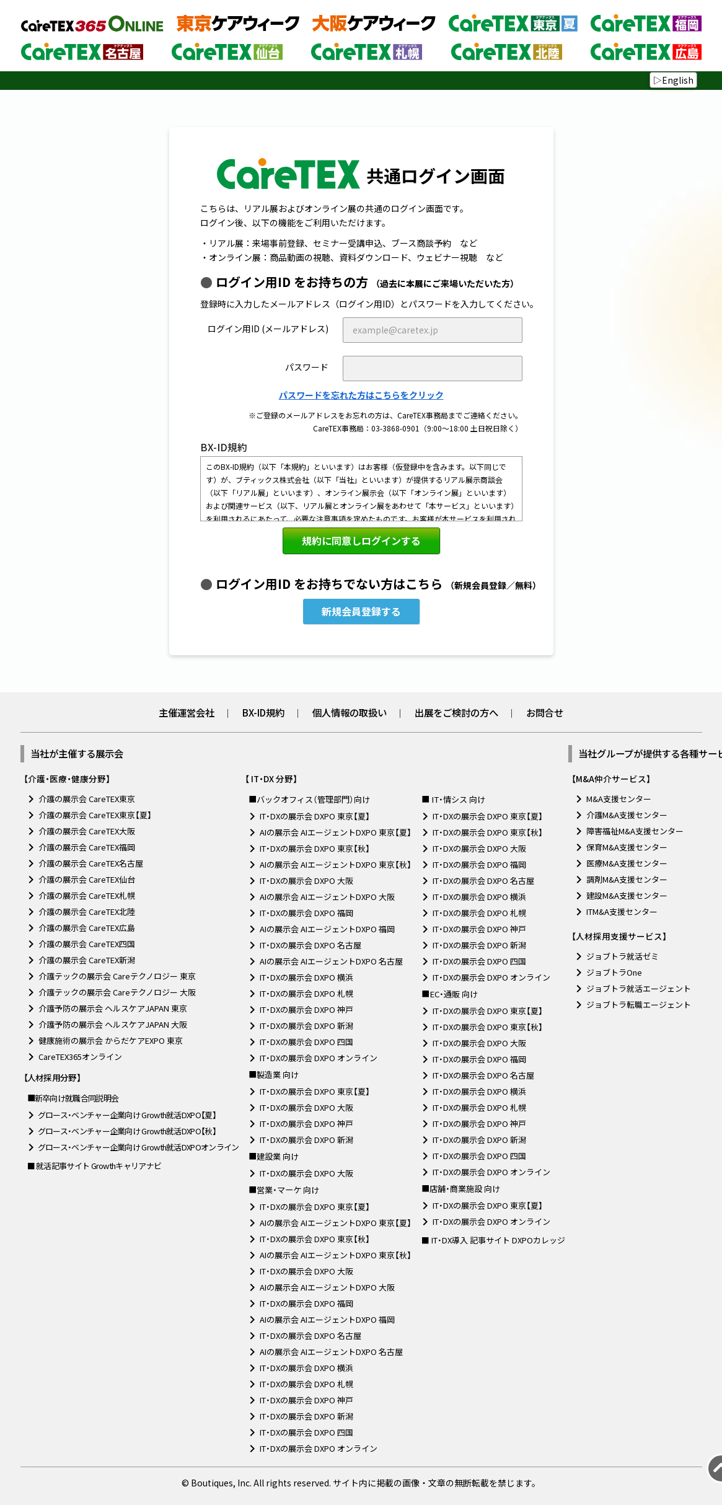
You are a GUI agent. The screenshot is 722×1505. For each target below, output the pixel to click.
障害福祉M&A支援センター (635, 831)
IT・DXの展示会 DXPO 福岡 (306, 913)
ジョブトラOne (614, 972)
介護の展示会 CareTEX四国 (86, 944)
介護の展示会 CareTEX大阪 (86, 831)
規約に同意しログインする (361, 540)
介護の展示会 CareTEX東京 (86, 799)
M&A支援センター (618, 799)
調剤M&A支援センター (626, 879)
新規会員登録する (361, 611)
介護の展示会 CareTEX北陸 (86, 911)
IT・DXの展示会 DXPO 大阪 (306, 880)
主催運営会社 (186, 712)
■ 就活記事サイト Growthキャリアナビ (94, 1166)
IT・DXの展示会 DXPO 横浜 (306, 977)
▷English (673, 80)
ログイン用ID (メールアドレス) (268, 328)
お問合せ (544, 712)
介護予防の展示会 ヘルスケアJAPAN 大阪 (112, 1024)
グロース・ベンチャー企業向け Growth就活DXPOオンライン (138, 1147)
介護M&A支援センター (626, 815)
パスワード (306, 367)
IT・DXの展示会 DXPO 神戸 (306, 1009)
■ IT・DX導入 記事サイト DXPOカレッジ (493, 1240)
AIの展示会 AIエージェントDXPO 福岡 (327, 929)
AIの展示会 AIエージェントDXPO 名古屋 (331, 961)
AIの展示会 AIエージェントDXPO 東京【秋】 (336, 864)
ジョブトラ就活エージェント (638, 988)
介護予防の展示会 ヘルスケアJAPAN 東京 (112, 1008)
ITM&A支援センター (622, 911)
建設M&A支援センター (626, 895)
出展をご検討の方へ (456, 712)
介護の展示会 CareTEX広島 (86, 927)
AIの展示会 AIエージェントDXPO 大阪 (327, 897)
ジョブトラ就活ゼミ (622, 956)
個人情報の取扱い (349, 712)
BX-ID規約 (263, 712)
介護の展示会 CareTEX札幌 (86, 895)
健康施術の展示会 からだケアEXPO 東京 (110, 1040)
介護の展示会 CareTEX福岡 (86, 847)
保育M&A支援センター (626, 847)
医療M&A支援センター (626, 863)
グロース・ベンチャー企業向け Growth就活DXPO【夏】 (127, 1115)
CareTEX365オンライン (80, 1056)
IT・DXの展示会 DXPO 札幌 (306, 993)
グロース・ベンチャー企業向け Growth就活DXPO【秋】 (127, 1131)
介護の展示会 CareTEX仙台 (86, 879)
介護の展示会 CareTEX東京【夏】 (95, 815)
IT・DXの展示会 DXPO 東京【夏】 (315, 816)
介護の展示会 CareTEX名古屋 (90, 863)
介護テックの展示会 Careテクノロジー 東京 (117, 976)
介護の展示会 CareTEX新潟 (86, 960)
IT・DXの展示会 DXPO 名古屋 (310, 945)
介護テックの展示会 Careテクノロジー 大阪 (117, 992)
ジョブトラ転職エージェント (638, 1004)
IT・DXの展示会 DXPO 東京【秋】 (315, 848)
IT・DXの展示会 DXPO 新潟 (306, 1025)
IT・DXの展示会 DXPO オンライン (318, 1058)
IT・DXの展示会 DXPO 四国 (306, 1042)
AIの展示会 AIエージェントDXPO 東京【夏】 (336, 832)
